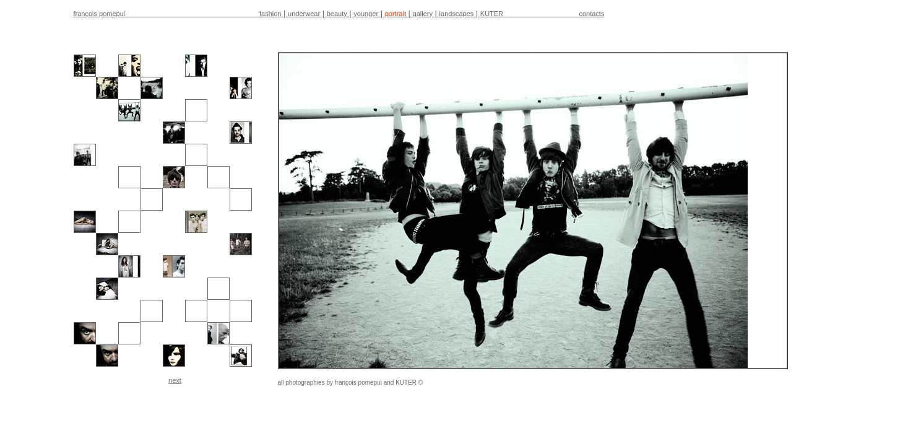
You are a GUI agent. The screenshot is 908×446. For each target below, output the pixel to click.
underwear (304, 13)
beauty (337, 13)
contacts (591, 13)
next (174, 380)
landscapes (456, 13)
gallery (423, 13)
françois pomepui (100, 13)
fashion (270, 13)
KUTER (491, 13)
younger (365, 13)
